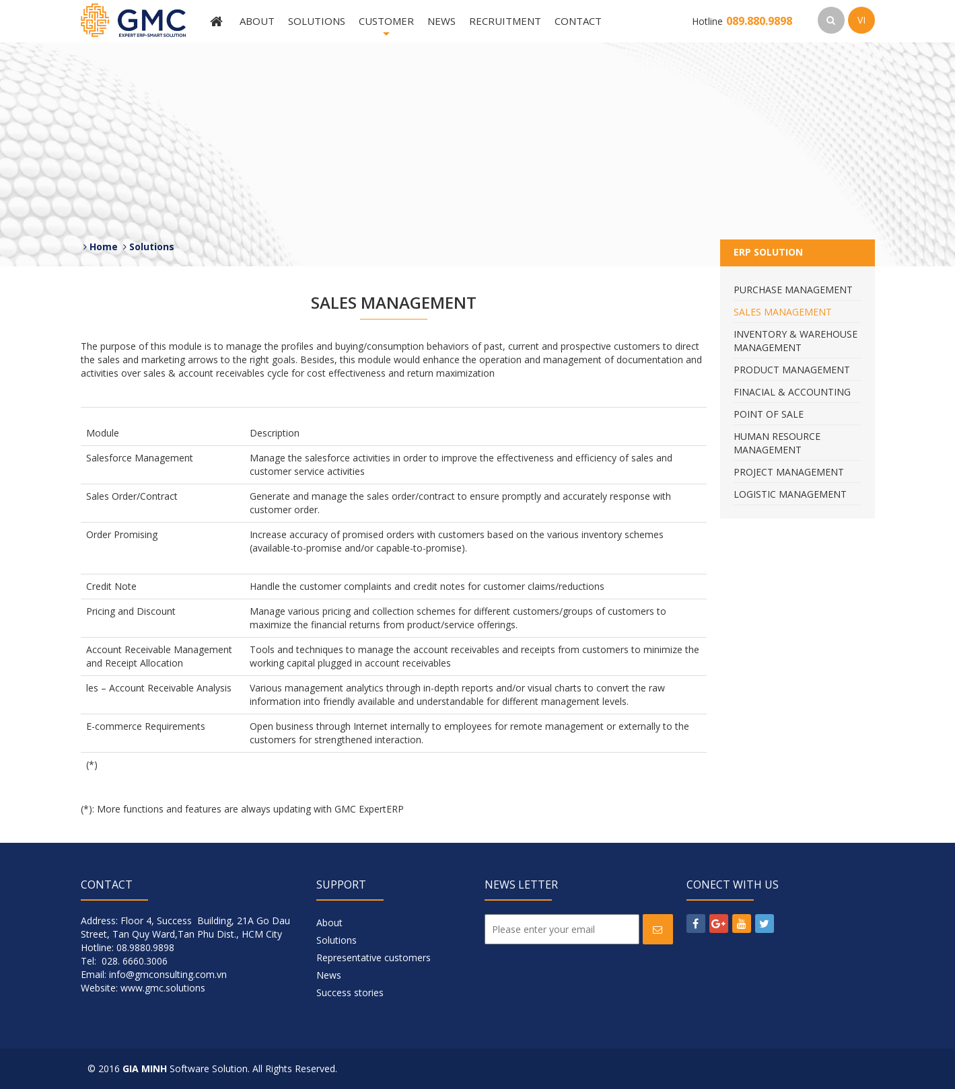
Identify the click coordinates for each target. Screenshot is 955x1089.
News (441, 21)
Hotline (742, 21)
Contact (578, 21)
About (257, 21)
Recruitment (505, 21)
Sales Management (783, 311)
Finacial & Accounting (792, 391)
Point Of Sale (769, 414)
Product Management (792, 369)
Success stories (350, 992)
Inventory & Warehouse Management (795, 341)
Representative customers (373, 957)
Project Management (789, 471)
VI (861, 19)
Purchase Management (793, 289)
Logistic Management (790, 494)
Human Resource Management (777, 443)
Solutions (316, 21)
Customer (386, 28)
